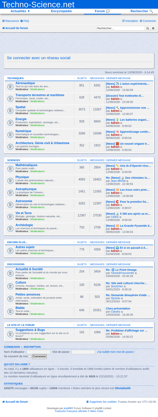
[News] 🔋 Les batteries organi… (127, 119)
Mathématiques (26, 165)
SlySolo (115, 298)
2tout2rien (117, 286)
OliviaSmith (123, 388)
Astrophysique (25, 189)
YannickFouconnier (122, 272)
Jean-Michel (118, 180)
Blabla (20, 307)
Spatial (20, 107)
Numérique (23, 131)
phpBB (67, 408)
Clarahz (115, 311)
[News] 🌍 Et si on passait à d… (127, 247)
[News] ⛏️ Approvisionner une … (128, 107)
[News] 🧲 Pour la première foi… (127, 201)
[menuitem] (24, 20)
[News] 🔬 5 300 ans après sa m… (128, 213)
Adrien (115, 86)
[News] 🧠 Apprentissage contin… (128, 131)
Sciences (13, 160)
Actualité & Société (29, 269)
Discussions (16, 264)
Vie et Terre (23, 213)
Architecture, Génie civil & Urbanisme (42, 143)
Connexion (12, 346)
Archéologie (24, 225)
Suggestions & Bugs (30, 330)
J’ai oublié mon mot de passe (115, 351)
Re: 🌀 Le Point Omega (121, 269)
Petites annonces (27, 294)
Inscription (32, 346)
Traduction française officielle (71, 411)
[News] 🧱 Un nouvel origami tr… (128, 143)
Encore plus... (17, 242)
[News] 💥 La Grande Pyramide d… (129, 225)
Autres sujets (25, 247)
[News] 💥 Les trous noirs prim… (128, 189)
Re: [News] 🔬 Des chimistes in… (128, 177)
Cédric (115, 216)
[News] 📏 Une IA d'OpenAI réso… (128, 165)
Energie (20, 119)
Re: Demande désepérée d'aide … (128, 295)
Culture (20, 282)
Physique (22, 177)
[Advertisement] (79, 43)
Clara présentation (118, 308)
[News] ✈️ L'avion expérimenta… (128, 83)
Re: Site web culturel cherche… (126, 283)
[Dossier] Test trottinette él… (125, 95)
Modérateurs (37, 89)
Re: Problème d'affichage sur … (127, 330)
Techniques (15, 78)
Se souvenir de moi (17, 356)
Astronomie (23, 201)
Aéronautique (25, 83)
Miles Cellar (96, 411)
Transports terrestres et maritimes (39, 95)
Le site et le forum (20, 325)
